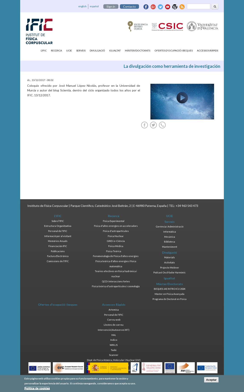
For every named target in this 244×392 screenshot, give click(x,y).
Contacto (129, 6)
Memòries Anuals (57, 241)
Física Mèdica (115, 246)
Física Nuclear (116, 236)
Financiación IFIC (57, 246)
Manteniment (169, 246)
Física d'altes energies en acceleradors (116, 225)
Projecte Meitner (169, 267)
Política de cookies (37, 388)
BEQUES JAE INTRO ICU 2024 (169, 288)
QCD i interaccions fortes (116, 281)
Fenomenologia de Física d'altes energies (116, 256)
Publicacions (58, 251)
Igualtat (115, 50)
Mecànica (169, 236)
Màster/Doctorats (137, 50)
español (94, 6)
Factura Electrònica (58, 256)
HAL (113, 335)
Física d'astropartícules (116, 231)
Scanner (113, 355)
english (82, 6)
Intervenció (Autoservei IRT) (113, 329)
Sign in (111, 6)
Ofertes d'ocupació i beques (173, 50)
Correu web (113, 319)
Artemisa (114, 309)
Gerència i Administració (169, 226)
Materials (169, 257)
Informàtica (169, 231)
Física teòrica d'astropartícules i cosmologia (116, 286)
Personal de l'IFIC (57, 231)
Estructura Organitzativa (57, 225)
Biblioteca (169, 241)
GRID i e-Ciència (116, 241)
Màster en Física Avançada (169, 294)
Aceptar (211, 379)
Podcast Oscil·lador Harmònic (169, 272)
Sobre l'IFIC (58, 221)
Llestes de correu (113, 324)
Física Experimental (113, 221)
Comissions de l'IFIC (58, 261)
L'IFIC (44, 50)
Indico (113, 339)
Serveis (81, 50)
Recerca (56, 50)
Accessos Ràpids (207, 50)
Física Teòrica (113, 251)
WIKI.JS (114, 345)
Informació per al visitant (57, 236)
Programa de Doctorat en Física (170, 299)
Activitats (169, 262)
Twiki (113, 350)
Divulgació (97, 50)
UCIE (69, 50)
